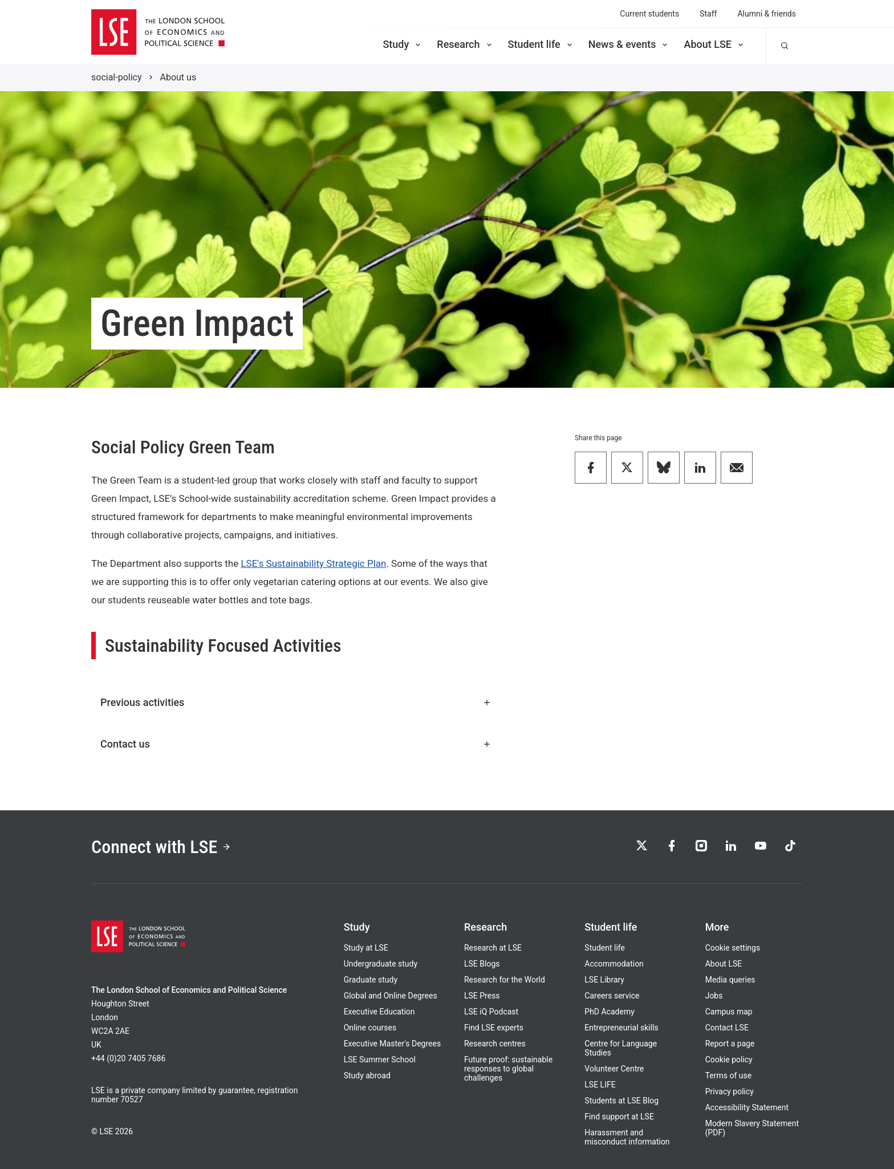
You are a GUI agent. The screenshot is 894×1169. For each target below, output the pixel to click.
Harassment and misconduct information (626, 1137)
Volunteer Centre (614, 1068)
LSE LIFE (599, 1084)
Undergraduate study (380, 963)
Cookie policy (729, 1059)
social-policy (116, 77)
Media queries (730, 979)
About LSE (714, 44)
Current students (649, 13)
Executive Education (379, 1011)
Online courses (370, 1027)
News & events (629, 44)
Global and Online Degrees (390, 995)
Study (402, 44)
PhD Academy (609, 1011)
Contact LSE (727, 1027)
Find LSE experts (493, 1027)
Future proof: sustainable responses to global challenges (508, 1068)
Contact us (295, 744)
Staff (708, 13)
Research (465, 44)
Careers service (611, 995)
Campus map (729, 1011)
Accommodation (614, 963)
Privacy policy (729, 1091)
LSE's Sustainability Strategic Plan (313, 563)
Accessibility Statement (747, 1107)
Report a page (730, 1043)
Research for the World (504, 979)
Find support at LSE (619, 1116)
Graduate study (370, 979)
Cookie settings (733, 947)
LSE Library (604, 979)
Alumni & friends (766, 13)
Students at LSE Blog (621, 1100)
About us (178, 77)
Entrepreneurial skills (621, 1027)
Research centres (495, 1043)
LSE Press (482, 995)
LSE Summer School (380, 1059)
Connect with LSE (161, 847)
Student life (541, 44)
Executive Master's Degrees (392, 1043)
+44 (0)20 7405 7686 (128, 1058)
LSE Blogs (481, 963)
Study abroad (367, 1075)
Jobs (714, 995)
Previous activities (295, 702)
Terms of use (728, 1075)
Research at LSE (493, 947)
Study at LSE (366, 947)
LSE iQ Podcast (491, 1011)
